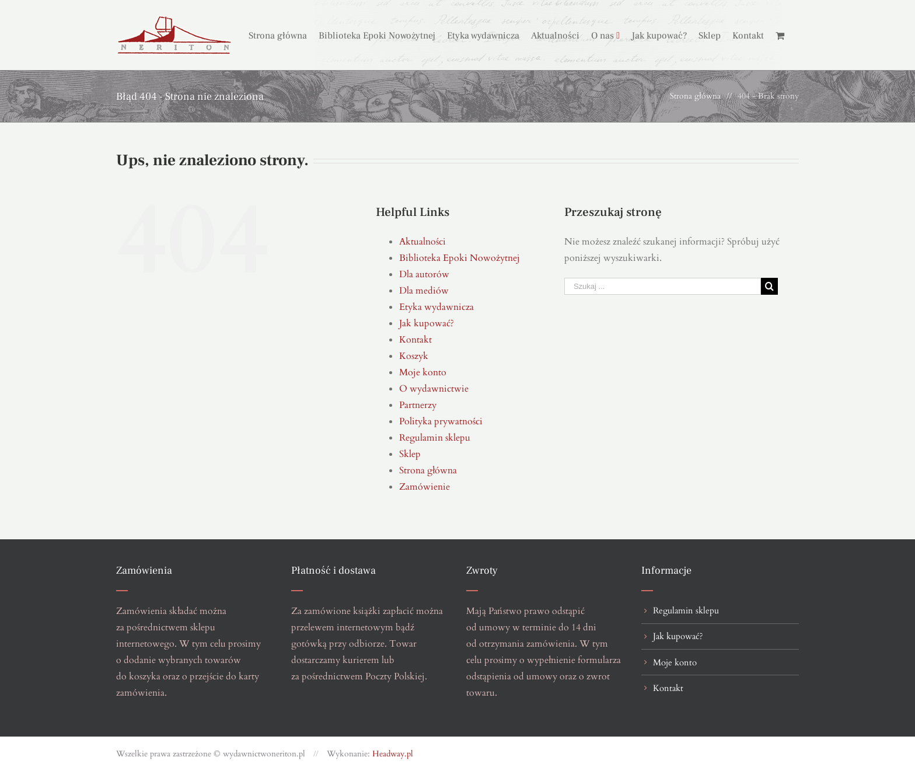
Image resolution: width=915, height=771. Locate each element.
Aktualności (422, 241)
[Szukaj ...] (662, 286)
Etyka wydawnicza (436, 307)
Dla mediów (424, 290)
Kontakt (415, 339)
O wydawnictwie (434, 388)
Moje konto (422, 372)
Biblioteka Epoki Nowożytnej (459, 258)
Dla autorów (424, 274)
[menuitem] (284, 35)
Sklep (410, 454)
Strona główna (428, 470)
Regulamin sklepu (434, 437)
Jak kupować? (426, 323)
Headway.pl (392, 753)
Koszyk (413, 356)
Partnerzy (417, 405)
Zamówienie (424, 486)
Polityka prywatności (441, 421)
